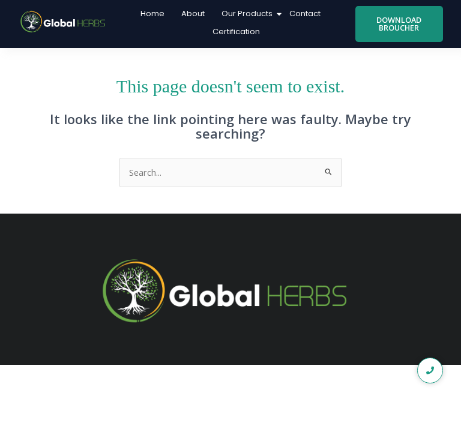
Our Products (248, 13)
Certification (236, 31)
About (193, 13)
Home (152, 13)
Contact (305, 13)
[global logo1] (65, 22)
